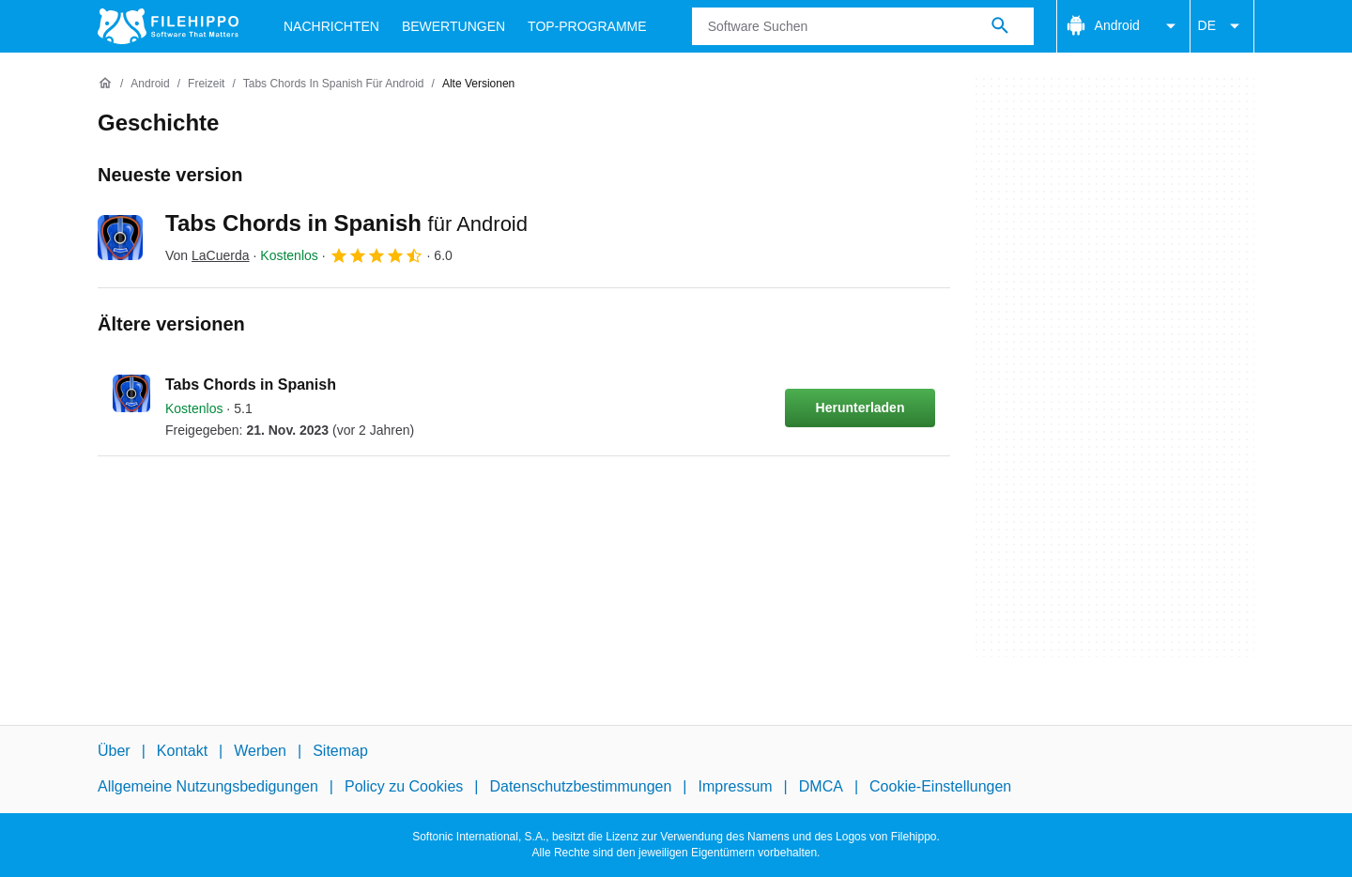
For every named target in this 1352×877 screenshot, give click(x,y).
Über (114, 751)
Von (207, 255)
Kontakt (182, 751)
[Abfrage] (863, 26)
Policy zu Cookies (404, 786)
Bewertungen (453, 26)
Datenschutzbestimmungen (580, 786)
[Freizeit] (206, 84)
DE (1222, 26)
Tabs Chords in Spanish (346, 223)
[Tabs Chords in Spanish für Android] (333, 84)
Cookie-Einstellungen (940, 786)
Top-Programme (587, 26)
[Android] (150, 84)
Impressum (735, 786)
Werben (260, 751)
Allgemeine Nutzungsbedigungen (208, 786)
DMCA (821, 786)
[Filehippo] (168, 26)
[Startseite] (105, 83)
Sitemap (340, 751)
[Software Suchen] (1000, 26)
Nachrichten (331, 26)
